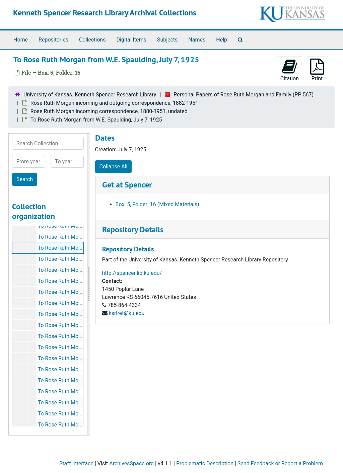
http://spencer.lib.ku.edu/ (132, 273)
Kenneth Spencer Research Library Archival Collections (104, 12)
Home (20, 39)
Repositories (53, 39)
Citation (289, 70)
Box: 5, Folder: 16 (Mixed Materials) (157, 204)
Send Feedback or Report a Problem (280, 463)
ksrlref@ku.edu (126, 313)
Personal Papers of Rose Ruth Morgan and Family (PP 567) (244, 94)
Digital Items (131, 39)
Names (196, 39)
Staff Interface (76, 463)
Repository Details (132, 229)
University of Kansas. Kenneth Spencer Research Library (89, 94)
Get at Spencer (127, 184)
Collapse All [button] (113, 166)
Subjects (167, 39)
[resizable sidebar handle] (88, 284)
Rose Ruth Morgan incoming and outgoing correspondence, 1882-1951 (114, 103)
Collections (92, 39)
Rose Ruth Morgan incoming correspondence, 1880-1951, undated (109, 111)
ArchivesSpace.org (131, 463)
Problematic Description (204, 463)
